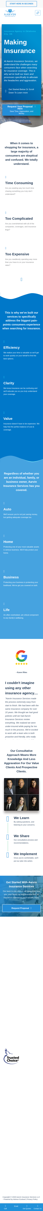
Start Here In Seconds (21, 4)
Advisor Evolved (19, 1199)
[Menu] (37, 13)
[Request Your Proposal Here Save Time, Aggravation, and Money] (21, 110)
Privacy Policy (32, 1199)
